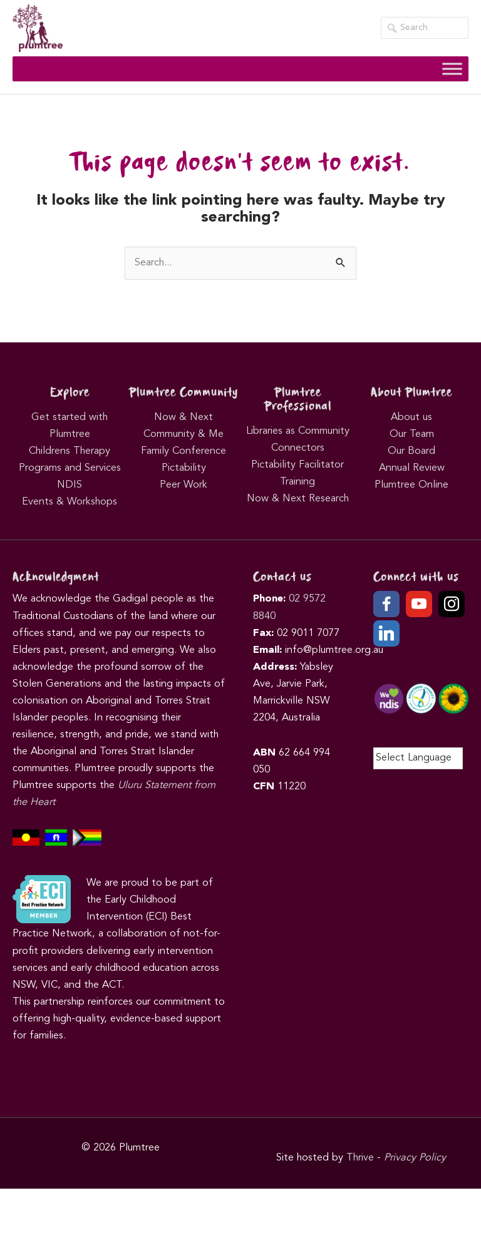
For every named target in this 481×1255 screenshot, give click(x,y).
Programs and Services (70, 468)
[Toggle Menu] (452, 68)
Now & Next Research (298, 499)
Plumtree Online (411, 485)
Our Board (411, 451)
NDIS (69, 485)
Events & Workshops (69, 502)
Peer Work (183, 485)
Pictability (184, 468)
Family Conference (183, 451)
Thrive (360, 1158)
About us (411, 417)
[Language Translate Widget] (418, 758)
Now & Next (183, 417)
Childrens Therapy (69, 451)
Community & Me (183, 434)
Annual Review (412, 468)
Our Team (412, 434)
